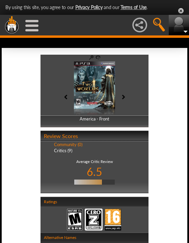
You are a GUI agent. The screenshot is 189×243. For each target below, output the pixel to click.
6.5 (94, 171)
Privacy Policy (89, 7)
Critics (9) (63, 150)
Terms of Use (133, 7)
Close (181, 11)
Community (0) (68, 144)
